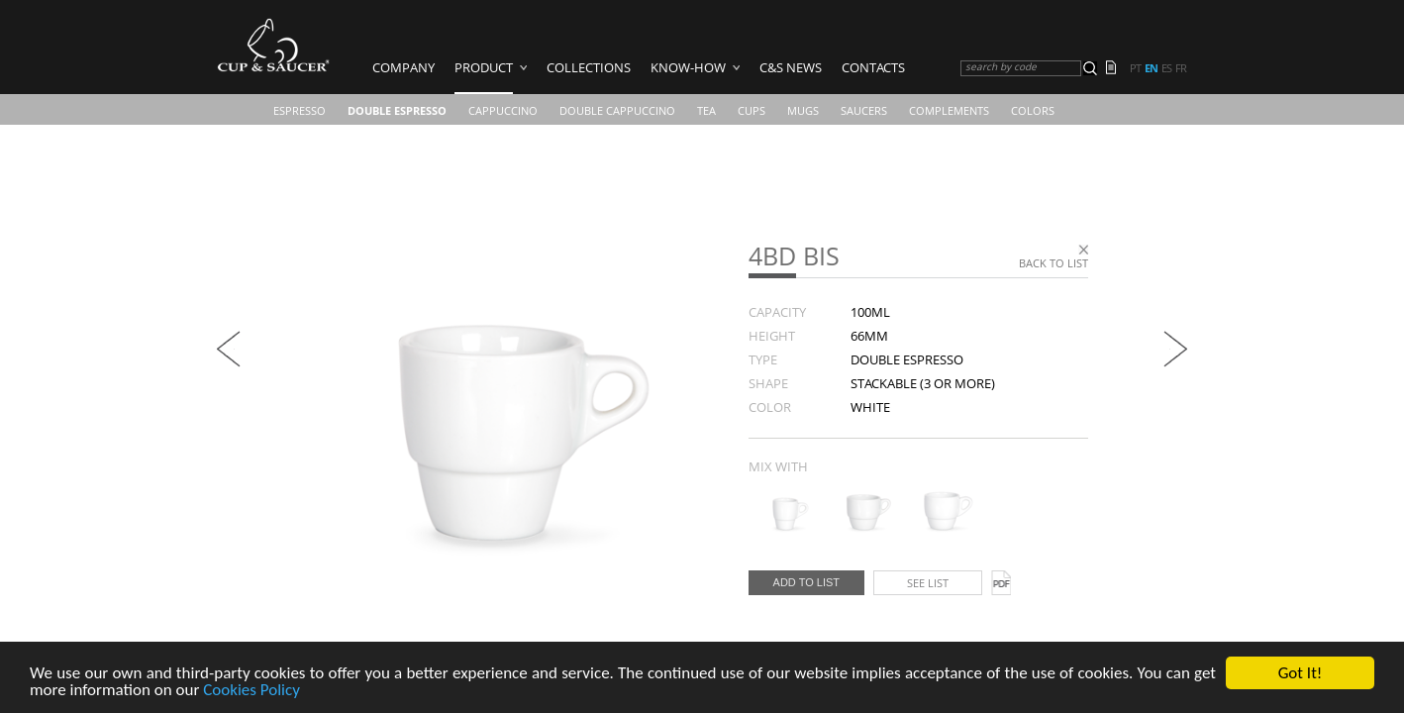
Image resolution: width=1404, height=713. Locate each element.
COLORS (1032, 110)
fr (1180, 68)
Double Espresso (397, 110)
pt (1135, 68)
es (1166, 68)
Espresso (299, 110)
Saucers (864, 110)
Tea (706, 110)
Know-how (688, 67)
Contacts (873, 67)
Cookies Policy (251, 691)
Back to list (1053, 262)
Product (483, 67)
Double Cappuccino (617, 110)
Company (403, 67)
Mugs (803, 110)
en (1151, 68)
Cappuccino (503, 110)
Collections (589, 67)
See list (928, 582)
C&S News (790, 67)
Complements (949, 110)
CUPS (751, 110)
